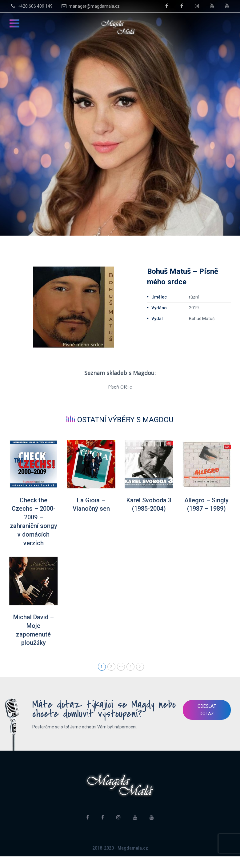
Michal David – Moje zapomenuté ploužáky (33, 630)
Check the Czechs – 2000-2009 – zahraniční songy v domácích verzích (33, 522)
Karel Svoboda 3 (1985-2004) (148, 505)
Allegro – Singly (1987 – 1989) (206, 505)
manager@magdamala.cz (90, 6)
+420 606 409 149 (31, 6)
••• (121, 667)
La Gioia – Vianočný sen (91, 505)
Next (140, 667)
